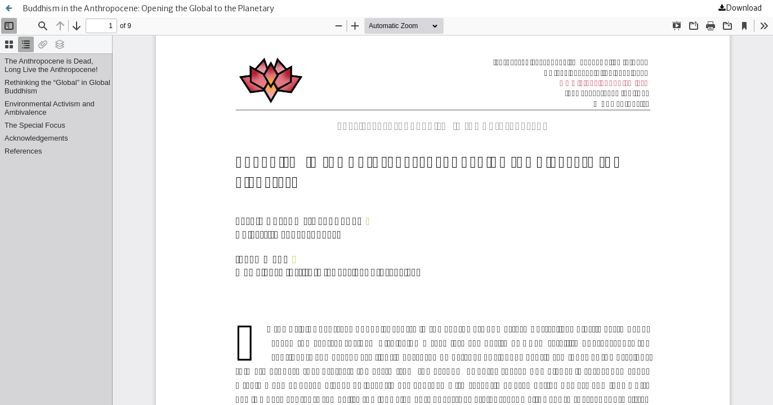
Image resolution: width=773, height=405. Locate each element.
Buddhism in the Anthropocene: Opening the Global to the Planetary (148, 8)
